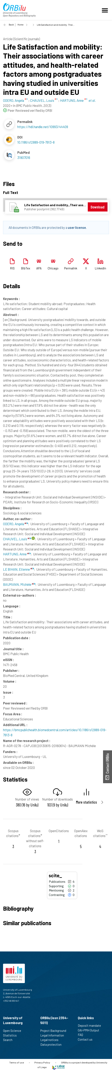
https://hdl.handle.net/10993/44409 (42, 127)
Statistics (11, 1035)
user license (77, 227)
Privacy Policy (42, 1062)
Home (20, 24)
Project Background (55, 1030)
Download (97, 207)
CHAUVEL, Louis (17, 539)
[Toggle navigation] (105, 10)
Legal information (53, 1035)
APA (39, 268)
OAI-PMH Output (90, 1030)
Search (9, 1040)
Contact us (87, 1039)
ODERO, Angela (15, 524)
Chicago (53, 268)
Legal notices (51, 1040)
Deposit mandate (91, 1025)
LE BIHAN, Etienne (18, 569)
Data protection (52, 1044)
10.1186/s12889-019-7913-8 (36, 142)
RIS (12, 268)
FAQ (82, 1035)
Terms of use (16, 1062)
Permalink (70, 268)
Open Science (14, 1030)
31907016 (23, 157)
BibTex (25, 268)
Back (11, 24)
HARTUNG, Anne (17, 554)
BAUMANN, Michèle (19, 584)
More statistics (86, 802)
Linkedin (100, 268)
